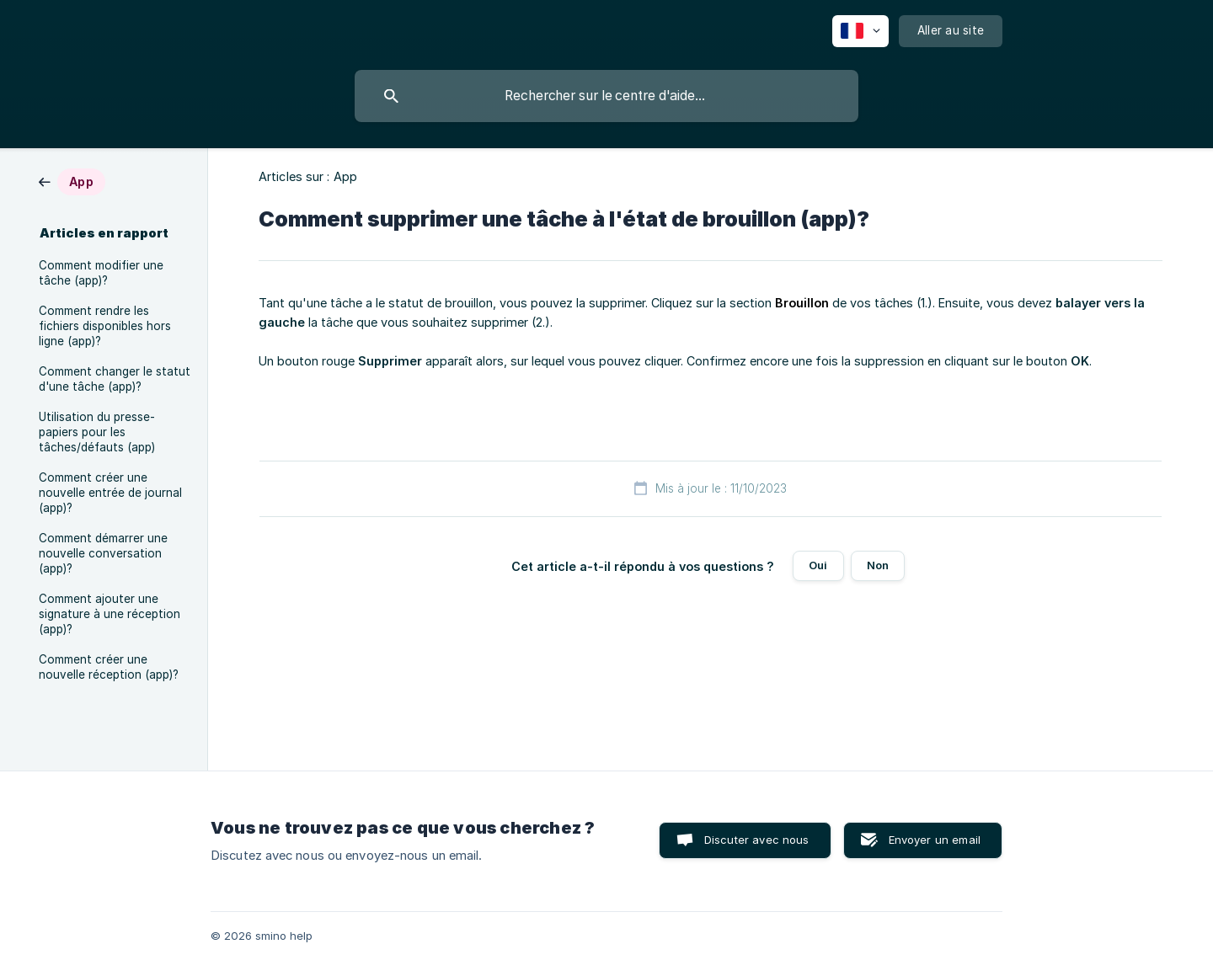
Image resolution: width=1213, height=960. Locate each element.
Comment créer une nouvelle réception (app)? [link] (109, 667)
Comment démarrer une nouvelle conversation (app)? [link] (103, 553)
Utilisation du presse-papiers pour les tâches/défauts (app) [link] (97, 432)
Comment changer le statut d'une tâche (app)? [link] (114, 379)
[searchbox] (606, 96)
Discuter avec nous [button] (757, 839)
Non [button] (878, 565)
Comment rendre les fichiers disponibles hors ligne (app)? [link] (105, 326)
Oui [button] (818, 565)
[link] (72, 181)
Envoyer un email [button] (935, 839)
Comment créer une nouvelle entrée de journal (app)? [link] (110, 493)
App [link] (345, 176)
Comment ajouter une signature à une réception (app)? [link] (109, 614)
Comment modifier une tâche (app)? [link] (101, 273)
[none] (860, 31)
